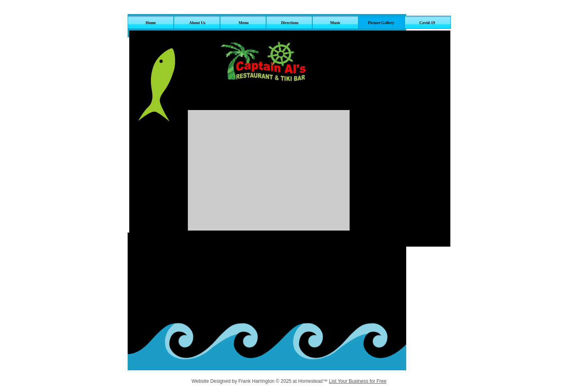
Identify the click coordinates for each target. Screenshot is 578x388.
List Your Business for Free (357, 381)
